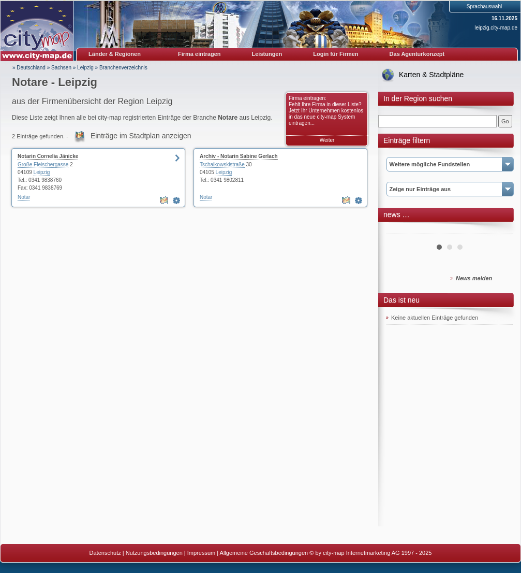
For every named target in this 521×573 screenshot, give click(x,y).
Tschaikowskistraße (222, 164)
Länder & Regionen (114, 54)
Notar (24, 197)
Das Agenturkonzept (417, 54)
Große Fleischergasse (43, 164)
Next (499, 230)
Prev (399, 230)
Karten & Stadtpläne (431, 74)
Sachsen (61, 67)
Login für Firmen (335, 54)
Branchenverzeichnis (123, 67)
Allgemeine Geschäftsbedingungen (264, 553)
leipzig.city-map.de (495, 28)
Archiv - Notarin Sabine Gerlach (239, 156)
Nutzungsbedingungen (154, 553)
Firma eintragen (199, 54)
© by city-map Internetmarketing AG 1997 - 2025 (370, 553)
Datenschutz (105, 553)
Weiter (327, 140)
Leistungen (267, 54)
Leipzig (85, 67)
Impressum (201, 553)
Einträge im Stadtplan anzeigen (141, 136)
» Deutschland (29, 67)
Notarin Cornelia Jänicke (48, 156)
